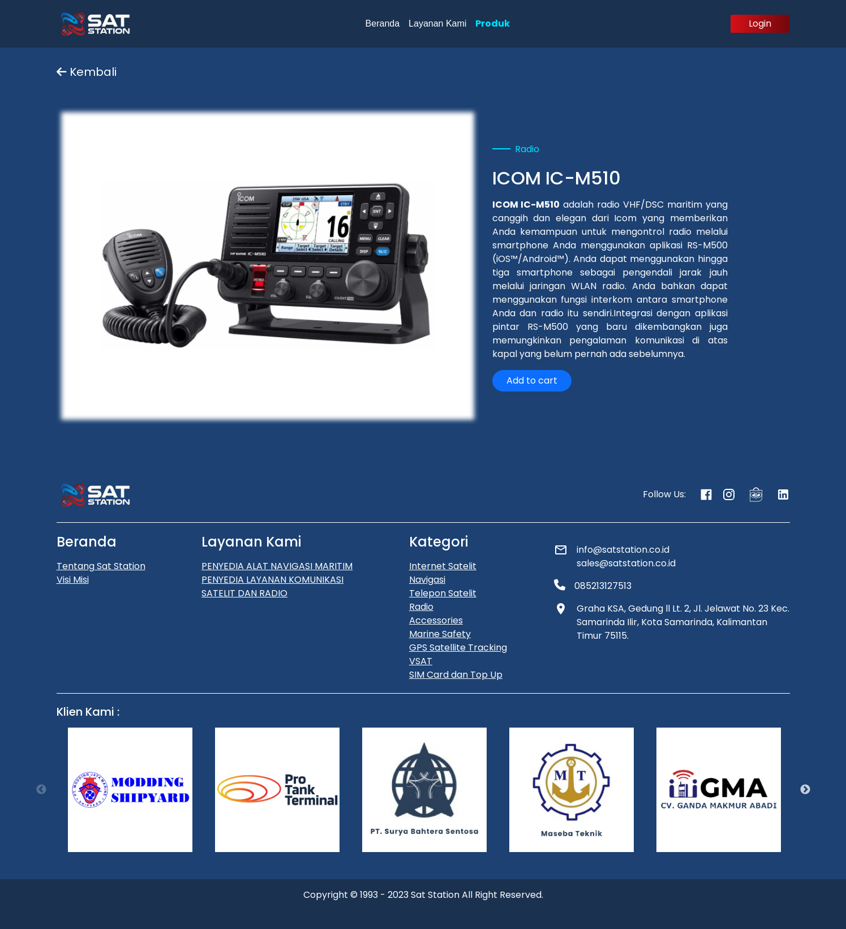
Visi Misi (73, 579)
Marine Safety (440, 633)
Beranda (383, 23)
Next (805, 789)
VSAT (420, 661)
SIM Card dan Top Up (456, 674)
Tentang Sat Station (101, 566)
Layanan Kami (437, 23)
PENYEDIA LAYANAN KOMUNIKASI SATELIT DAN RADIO (272, 586)
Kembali (87, 72)
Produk (492, 23)
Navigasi (427, 579)
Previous (41, 789)
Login (760, 23)
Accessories (436, 620)
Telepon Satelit (442, 593)
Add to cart (531, 380)
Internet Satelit (442, 566)
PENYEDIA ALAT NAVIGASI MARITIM (277, 566)
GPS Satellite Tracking (458, 647)
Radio (421, 606)
